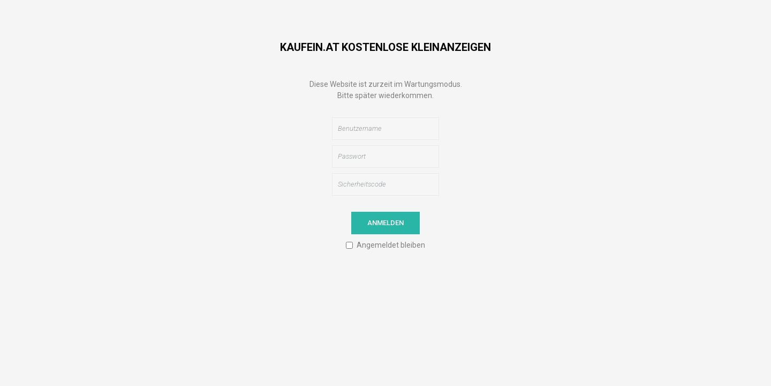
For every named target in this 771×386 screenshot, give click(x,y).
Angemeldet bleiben (391, 245)
